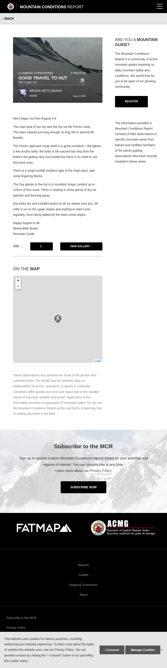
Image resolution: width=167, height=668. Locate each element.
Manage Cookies (143, 650)
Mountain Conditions (52, 7)
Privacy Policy (101, 471)
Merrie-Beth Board (45, 90)
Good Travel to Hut (42, 77)
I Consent (112, 650)
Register (131, 101)
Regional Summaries (83, 585)
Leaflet (97, 361)
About (84, 594)
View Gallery (80, 246)
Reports (83, 565)
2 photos (78, 73)
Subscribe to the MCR (21, 618)
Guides (83, 575)
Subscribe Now (83, 487)
